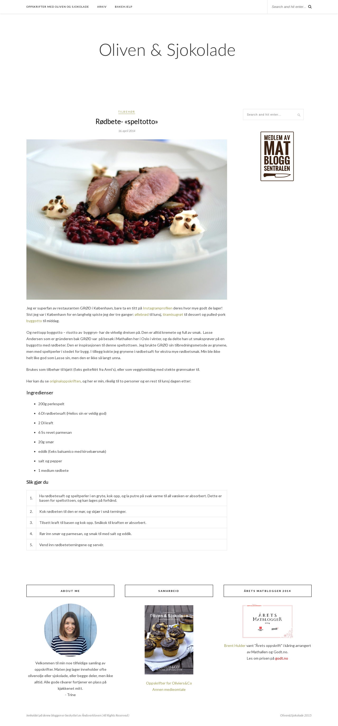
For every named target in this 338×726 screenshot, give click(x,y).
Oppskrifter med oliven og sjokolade (57, 6)
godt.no (281, 658)
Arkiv (102, 6)
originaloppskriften (65, 381)
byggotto (34, 320)
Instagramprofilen (157, 308)
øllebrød (142, 314)
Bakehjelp (123, 6)
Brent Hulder (235, 645)
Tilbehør (126, 111)
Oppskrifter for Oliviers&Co (169, 683)
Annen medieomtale (169, 689)
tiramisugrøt (173, 314)
